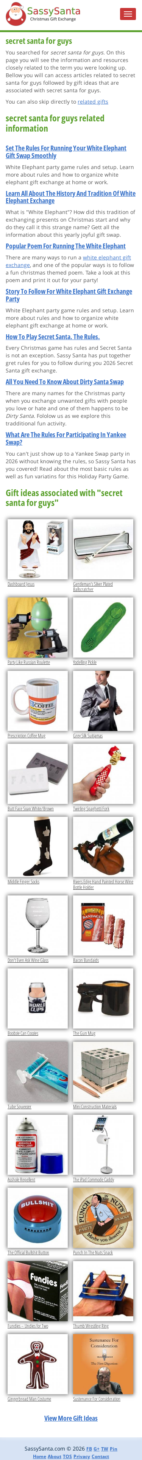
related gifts (93, 101)
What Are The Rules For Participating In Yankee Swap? (66, 438)
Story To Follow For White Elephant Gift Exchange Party (69, 295)
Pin (113, 1449)
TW (104, 1449)
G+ (97, 1449)
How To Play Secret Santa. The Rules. (53, 336)
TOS (67, 1456)
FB (89, 1449)
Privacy (81, 1456)
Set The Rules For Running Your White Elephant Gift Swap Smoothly (66, 151)
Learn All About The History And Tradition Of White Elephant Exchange (71, 197)
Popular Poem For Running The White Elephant (66, 245)
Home (39, 1456)
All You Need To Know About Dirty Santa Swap (65, 381)
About (54, 1456)
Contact (100, 1456)
